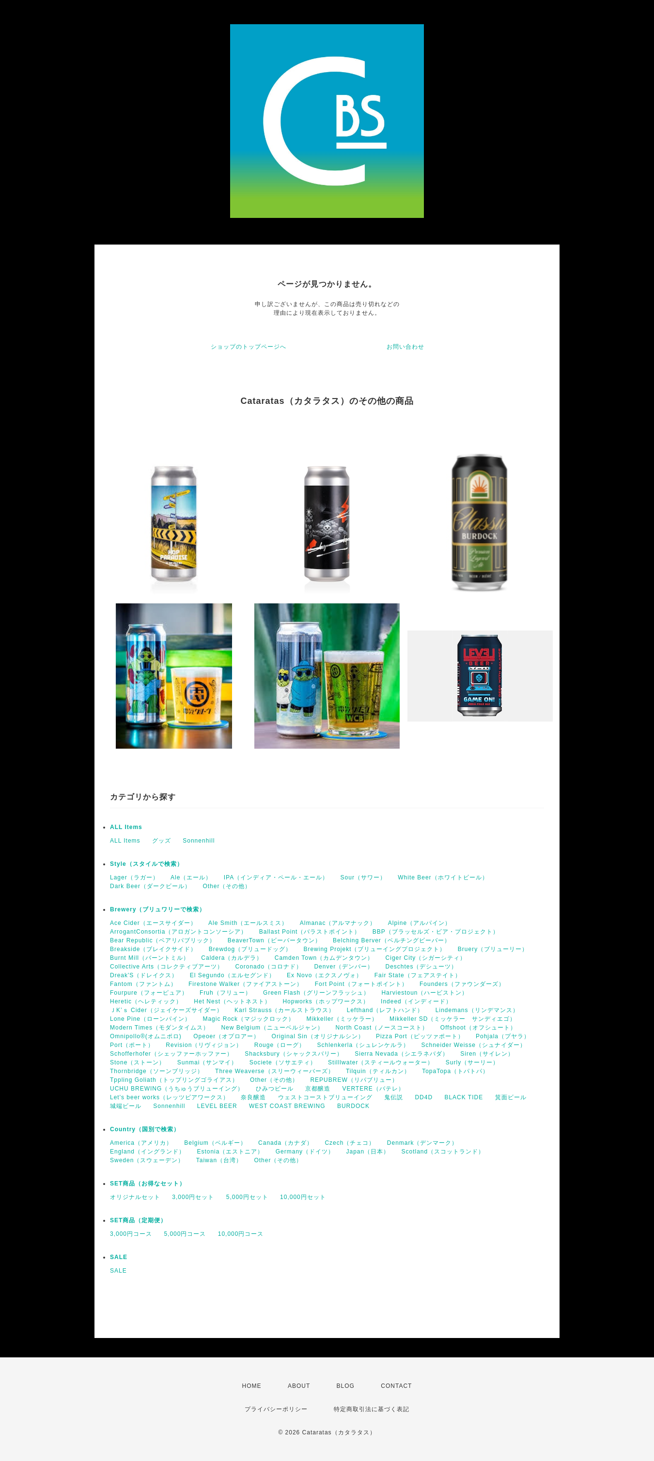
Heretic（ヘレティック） (146, 1001)
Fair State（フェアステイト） (417, 975)
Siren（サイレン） (487, 1053)
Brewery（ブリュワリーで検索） (157, 909)
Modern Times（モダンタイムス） (159, 1027)
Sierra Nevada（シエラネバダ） (402, 1053)
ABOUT (299, 1386)
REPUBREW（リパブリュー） (354, 1080)
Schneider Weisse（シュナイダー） (474, 1045)
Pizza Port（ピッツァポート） (420, 1036)
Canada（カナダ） (285, 1142)
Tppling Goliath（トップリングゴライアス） (174, 1080)
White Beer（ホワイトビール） (443, 877)
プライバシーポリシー (276, 1409)
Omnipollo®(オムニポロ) (146, 1036)
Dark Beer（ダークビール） (150, 886)
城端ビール (125, 1106)
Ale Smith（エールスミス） (248, 923)
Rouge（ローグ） (279, 1045)
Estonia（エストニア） (230, 1151)
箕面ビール (511, 1097)
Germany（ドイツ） (305, 1151)
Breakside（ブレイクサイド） (153, 949)
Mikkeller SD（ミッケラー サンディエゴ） (452, 1018)
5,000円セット (247, 1197)
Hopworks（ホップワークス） (325, 1001)
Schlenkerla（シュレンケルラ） (363, 1045)
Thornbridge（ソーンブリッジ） (156, 1071)
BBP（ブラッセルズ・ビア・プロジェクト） (436, 931)
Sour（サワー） (363, 877)
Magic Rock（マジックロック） (248, 1018)
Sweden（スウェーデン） (147, 1160)
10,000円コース (241, 1233)
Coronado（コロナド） (268, 966)
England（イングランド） (147, 1151)
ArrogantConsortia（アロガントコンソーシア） (178, 931)
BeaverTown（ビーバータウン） (274, 940)
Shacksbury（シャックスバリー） (294, 1053)
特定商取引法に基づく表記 (371, 1409)
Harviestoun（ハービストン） (424, 992)
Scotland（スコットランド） (443, 1151)
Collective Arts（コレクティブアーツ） (166, 966)
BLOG (346, 1386)
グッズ (161, 840)
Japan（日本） (367, 1151)
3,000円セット (193, 1197)
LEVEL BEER (217, 1106)
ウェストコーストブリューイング (325, 1097)
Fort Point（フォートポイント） (361, 984)
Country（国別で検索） (145, 1129)
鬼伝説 (393, 1097)
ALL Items (126, 827)
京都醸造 (317, 1088)
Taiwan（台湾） (219, 1160)
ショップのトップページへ (248, 346)
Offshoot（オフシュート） (478, 1027)
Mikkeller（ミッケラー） (341, 1018)
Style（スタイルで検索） (146, 864)
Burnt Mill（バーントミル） (149, 957)
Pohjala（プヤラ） (503, 1036)
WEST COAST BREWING (287, 1106)
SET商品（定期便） (138, 1220)
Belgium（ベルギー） (215, 1142)
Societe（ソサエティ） (282, 1062)
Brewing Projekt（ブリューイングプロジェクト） (374, 949)
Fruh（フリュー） (225, 992)
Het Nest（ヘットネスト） (232, 1001)
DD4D (424, 1097)
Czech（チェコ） (350, 1142)
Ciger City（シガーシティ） (426, 957)
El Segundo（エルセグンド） (232, 975)
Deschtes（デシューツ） (421, 966)
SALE (118, 1257)
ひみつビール (275, 1088)
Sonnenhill (199, 840)
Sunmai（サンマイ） (207, 1062)
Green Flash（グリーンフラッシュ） (316, 992)
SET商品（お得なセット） (148, 1183)
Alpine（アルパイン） (419, 923)
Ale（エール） (191, 877)
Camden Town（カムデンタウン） (324, 957)
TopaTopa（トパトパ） (455, 1071)
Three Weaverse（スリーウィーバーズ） (274, 1071)
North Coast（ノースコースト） (381, 1027)
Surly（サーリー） (472, 1062)
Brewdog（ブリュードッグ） (250, 949)
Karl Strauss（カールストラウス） (284, 1010)
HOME (252, 1386)
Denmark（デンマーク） (422, 1142)
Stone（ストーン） (137, 1062)
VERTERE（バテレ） (373, 1088)
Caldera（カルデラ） (232, 957)
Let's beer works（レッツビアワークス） (169, 1097)
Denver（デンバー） (344, 966)
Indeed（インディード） (416, 1001)
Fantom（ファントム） (143, 984)
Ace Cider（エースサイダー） (153, 923)
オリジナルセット (135, 1197)
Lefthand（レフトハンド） (385, 1010)
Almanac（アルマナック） (338, 923)
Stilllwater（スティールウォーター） (381, 1062)
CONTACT (396, 1386)
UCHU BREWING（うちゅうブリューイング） (177, 1088)
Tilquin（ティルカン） (378, 1071)
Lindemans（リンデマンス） (477, 1010)
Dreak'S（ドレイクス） (144, 975)
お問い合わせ (405, 346)
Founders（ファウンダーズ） (462, 984)
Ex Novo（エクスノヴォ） (324, 975)
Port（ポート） (132, 1045)
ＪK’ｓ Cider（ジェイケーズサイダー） (166, 1010)
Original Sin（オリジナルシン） (318, 1036)
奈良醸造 (253, 1097)
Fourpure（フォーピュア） (149, 992)
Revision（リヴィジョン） (204, 1045)
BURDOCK (353, 1106)
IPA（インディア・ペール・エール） (276, 877)
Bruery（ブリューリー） (493, 949)
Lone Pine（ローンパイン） (150, 1018)
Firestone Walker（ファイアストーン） (245, 984)
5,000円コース (185, 1233)
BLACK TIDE (463, 1097)
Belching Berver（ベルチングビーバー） (392, 940)
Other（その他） (226, 886)
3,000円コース (131, 1233)
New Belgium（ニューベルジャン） (272, 1027)
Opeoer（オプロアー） (226, 1036)
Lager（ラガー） (134, 877)
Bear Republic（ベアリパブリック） (163, 940)
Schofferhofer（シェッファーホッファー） (171, 1053)
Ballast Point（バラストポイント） (310, 931)
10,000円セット (303, 1197)
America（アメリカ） (141, 1142)
